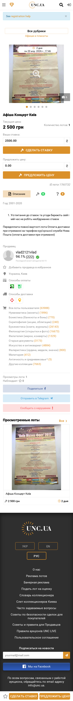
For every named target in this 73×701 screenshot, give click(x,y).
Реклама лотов (36, 576)
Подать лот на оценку (36, 589)
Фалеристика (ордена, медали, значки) (37, 350)
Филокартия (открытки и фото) (34, 331)
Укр (25, 546)
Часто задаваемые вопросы (36, 608)
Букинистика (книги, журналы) (34, 326)
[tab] (17, 193)
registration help (21, 16)
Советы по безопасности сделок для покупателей (36, 616)
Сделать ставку (23, 696)
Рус (36, 556)
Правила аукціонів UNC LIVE (36, 631)
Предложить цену (55, 696)
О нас (36, 569)
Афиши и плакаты (36, 35)
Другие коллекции (25, 364)
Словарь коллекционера (36, 595)
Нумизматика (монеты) (28, 312)
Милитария (20, 354)
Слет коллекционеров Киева (36, 601)
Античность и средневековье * (30, 359)
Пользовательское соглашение (37, 637)
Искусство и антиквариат (29, 345)
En (48, 546)
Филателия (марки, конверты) (32, 336)
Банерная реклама (36, 582)
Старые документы (25, 340)
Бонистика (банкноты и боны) (32, 317)
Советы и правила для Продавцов (36, 624)
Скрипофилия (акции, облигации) (34, 322)
